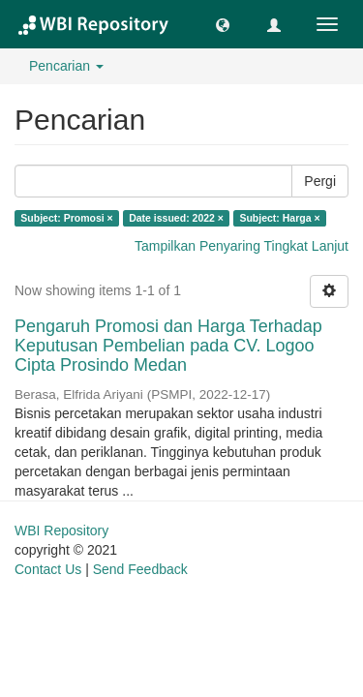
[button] (222, 24)
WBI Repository (61, 530)
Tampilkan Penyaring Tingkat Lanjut (241, 246)
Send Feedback (140, 569)
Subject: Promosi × (66, 218)
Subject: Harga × (279, 218)
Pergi (320, 181)
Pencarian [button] (66, 66)
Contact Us (48, 569)
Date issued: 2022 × (176, 218)
